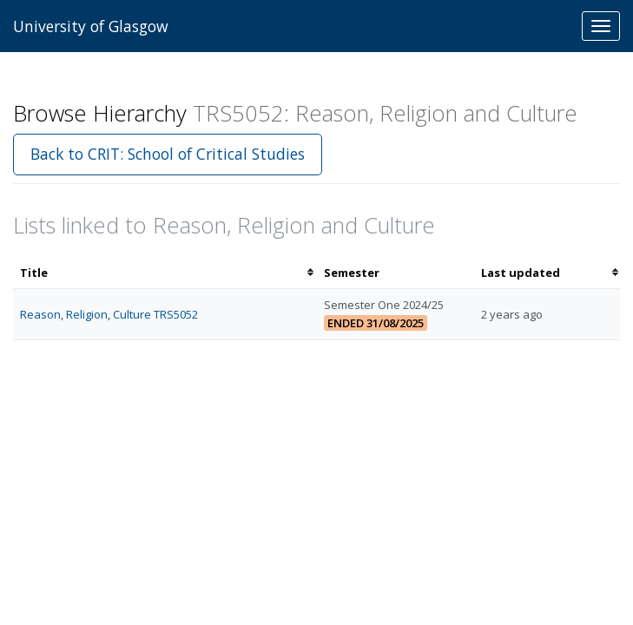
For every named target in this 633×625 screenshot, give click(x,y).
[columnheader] (165, 273)
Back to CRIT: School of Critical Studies (167, 153)
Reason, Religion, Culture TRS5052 (109, 314)
